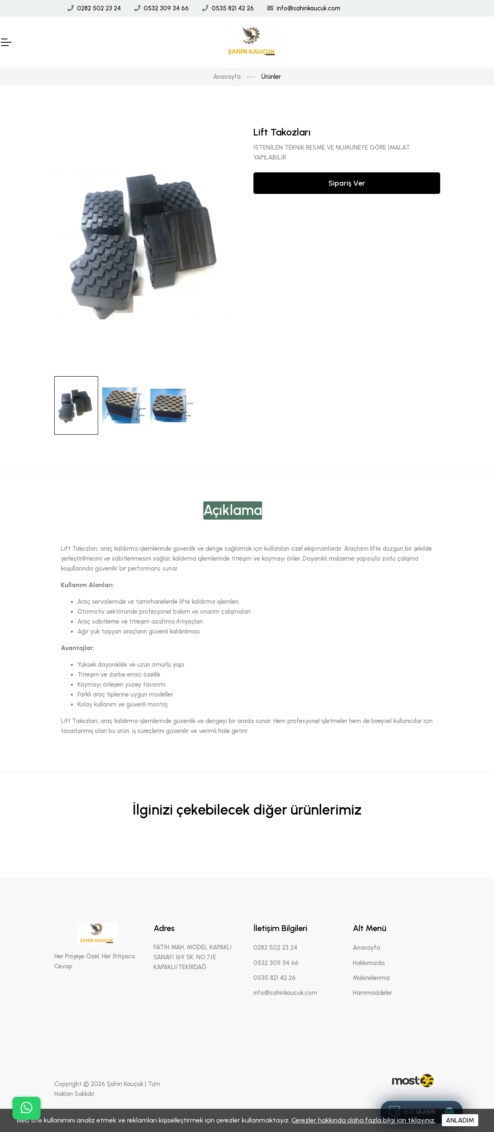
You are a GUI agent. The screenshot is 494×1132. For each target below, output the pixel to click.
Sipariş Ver (346, 183)
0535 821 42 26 (233, 8)
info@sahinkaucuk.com (308, 8)
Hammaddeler (372, 993)
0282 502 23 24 (99, 8)
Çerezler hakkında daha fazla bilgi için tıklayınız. (364, 1120)
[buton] (26, 1108)
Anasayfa (227, 76)
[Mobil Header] (6, 42)
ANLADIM (460, 1120)
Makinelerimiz (371, 978)
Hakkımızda (369, 963)
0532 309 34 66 (166, 8)
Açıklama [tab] (232, 510)
